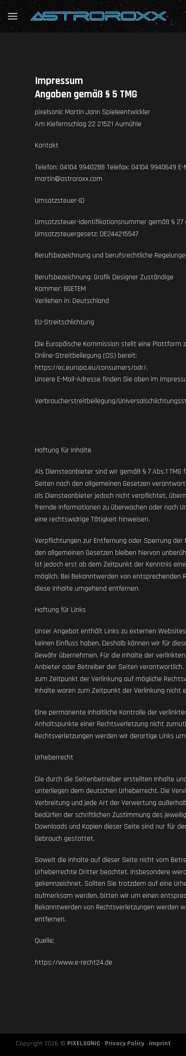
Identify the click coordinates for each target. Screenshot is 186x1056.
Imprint (160, 1043)
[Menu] (12, 16)
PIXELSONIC (83, 1043)
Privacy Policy (124, 1043)
